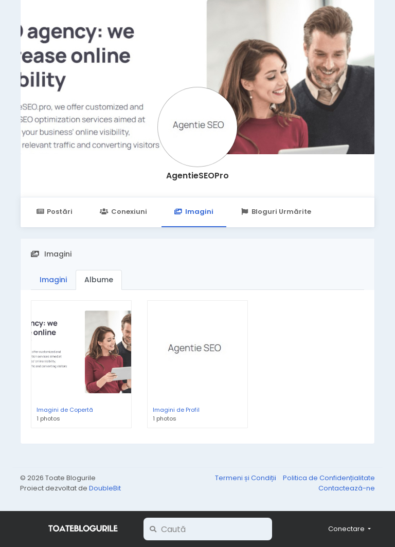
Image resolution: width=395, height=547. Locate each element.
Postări (54, 211)
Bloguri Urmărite (276, 211)
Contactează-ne (346, 488)
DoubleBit (105, 488)
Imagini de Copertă (65, 410)
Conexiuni (123, 211)
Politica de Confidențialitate (329, 478)
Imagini (193, 211)
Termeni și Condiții (246, 478)
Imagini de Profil (176, 410)
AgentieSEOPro (197, 175)
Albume (98, 280)
